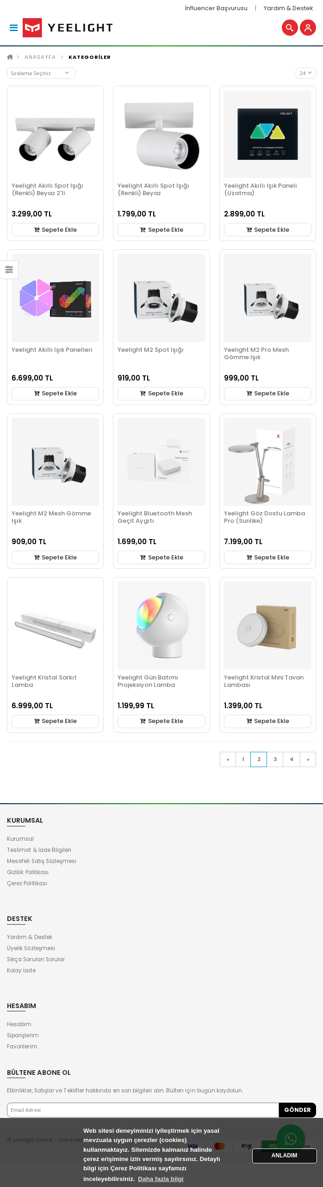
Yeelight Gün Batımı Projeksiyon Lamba (148, 681)
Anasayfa (40, 57)
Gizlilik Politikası (28, 872)
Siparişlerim (23, 1035)
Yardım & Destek (288, 8)
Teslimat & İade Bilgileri (39, 850)
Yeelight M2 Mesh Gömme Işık (51, 517)
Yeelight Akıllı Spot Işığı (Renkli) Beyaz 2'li (47, 189)
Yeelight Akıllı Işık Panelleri (52, 349)
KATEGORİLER (89, 57)
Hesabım (19, 1024)
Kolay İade (21, 970)
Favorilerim (22, 1046)
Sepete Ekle (55, 229)
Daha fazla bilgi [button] (160, 1178)
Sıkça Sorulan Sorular (36, 959)
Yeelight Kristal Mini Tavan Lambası (264, 681)
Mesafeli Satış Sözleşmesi (41, 861)
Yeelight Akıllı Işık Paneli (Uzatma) (260, 189)
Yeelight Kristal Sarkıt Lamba (44, 681)
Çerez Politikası (27, 883)
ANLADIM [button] (285, 1155)
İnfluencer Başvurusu (216, 8)
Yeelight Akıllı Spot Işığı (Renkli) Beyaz (153, 189)
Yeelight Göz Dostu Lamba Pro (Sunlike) (264, 517)
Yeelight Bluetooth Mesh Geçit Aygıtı (155, 517)
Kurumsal (20, 839)
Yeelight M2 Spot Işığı (151, 349)
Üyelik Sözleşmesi (31, 948)
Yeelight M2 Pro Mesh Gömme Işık (256, 353)
